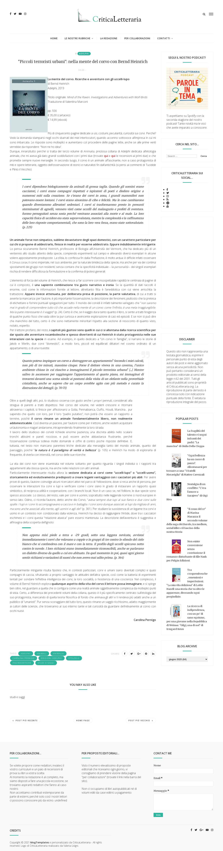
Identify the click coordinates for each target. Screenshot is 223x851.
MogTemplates (39, 842)
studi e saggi (46, 663)
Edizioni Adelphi (51, 658)
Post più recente (25, 720)
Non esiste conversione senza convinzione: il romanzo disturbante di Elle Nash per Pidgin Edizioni (186, 551)
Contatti (163, 38)
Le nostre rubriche (77, 38)
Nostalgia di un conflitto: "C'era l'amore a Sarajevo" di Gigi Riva (187, 492)
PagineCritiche (22, 663)
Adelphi (84, 53)
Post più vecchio (140, 720)
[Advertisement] (187, 272)
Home (54, 38)
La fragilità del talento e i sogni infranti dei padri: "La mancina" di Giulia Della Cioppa (186, 438)
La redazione (108, 38)
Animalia (58, 653)
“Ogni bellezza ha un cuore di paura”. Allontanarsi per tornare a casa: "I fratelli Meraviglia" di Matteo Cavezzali (186, 465)
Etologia (74, 658)
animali (41, 653)
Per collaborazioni (137, 38)
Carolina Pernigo (23, 658)
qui (106, 156)
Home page (83, 720)
